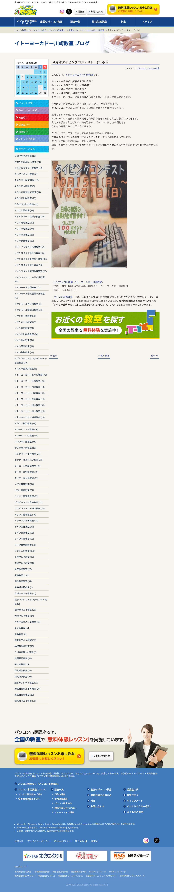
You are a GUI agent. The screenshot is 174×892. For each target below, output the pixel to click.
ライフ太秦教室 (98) (24, 532)
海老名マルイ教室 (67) (25, 640)
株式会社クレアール (46, 875)
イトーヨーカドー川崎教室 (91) (29, 392)
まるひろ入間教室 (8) (24, 186)
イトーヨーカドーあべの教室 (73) (30, 374)
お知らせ (18, 841)
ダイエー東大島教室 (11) (26, 477)
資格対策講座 (99, 21)
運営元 (92, 841)
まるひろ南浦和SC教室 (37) (27, 192)
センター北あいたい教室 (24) (28, 459)
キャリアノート (135, 800)
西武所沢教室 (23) (23, 676)
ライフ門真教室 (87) (24, 538)
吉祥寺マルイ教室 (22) (25, 593)
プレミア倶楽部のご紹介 (30, 794)
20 (27, 87)
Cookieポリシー (61, 841)
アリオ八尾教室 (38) (24, 228)
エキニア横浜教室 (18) (25, 423)
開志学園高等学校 (60, 871)
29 (36, 92)
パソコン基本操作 (63, 803)
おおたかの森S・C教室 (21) (27, 161)
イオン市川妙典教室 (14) (26, 334)
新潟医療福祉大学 (42, 871)
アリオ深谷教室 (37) (24, 234)
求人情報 (77, 841)
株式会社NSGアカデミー (24, 875)
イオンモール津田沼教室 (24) (28, 309)
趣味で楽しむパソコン (65, 807)
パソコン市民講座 (63, 296)
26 (23, 92)
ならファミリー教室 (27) (26, 173)
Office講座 (60, 794)
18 (18, 87)
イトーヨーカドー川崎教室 (93, 30)
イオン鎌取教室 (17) (24, 352)
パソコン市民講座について (27, 22)
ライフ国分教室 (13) (24, 526)
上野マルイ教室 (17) (24, 556)
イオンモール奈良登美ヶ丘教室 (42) (29, 295)
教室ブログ (73, 30)
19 (23, 87)
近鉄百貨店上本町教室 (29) (27, 688)
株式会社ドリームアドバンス (70, 875)
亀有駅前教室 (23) (23, 569)
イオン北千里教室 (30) (25, 315)
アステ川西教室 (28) (24, 210)
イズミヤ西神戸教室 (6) (25, 368)
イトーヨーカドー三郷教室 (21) (29, 380)
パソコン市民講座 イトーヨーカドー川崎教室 (78, 282)
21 (31, 87)
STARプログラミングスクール (132, 875)
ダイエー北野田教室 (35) (26, 471)
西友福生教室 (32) (23, 670)
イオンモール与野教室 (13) (27, 287)
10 (45, 77)
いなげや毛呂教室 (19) (25, 155)
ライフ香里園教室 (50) (25, 544)
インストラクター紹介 (138, 806)
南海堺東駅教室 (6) (23, 587)
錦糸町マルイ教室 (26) (25, 700)
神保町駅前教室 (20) (24, 646)
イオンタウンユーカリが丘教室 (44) (29, 279)
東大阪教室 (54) (22, 627)
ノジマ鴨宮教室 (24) (24, 484)
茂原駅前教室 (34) (23, 658)
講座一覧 (75, 21)
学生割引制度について (29, 798)
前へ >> (153, 355)
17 (45, 82)
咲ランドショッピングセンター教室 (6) (30, 601)
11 (18, 82)
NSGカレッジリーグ (97, 871)
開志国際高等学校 (78, 871)
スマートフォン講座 (64, 812)
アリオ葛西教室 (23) (24, 240)
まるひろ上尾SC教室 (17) (26, 179)
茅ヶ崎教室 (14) (22, 664)
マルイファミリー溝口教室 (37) (29, 508)
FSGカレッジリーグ (117, 871)
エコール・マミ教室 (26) (26, 429)
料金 (123, 21)
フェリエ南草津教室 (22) (26, 496)
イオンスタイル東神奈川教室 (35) (30, 258)
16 (40, 82)
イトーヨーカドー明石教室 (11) (29, 398)
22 (36, 87)
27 (27, 92)
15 (36, 82)
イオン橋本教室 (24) (24, 340)
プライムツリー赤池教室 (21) (28, 502)
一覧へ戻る (104, 355)
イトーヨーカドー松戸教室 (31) (29, 405)
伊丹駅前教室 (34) (23, 581)
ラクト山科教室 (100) (24, 550)
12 (23, 82)
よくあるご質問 (135, 812)
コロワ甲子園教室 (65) (25, 441)
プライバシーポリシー (38, 841)
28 (31, 92)
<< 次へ (55, 355)
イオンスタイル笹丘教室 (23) (28, 264)
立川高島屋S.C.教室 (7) (25, 652)
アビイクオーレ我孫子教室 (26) (29, 216)
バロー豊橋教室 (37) (24, 490)
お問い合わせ (98, 806)
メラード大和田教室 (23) (26, 520)
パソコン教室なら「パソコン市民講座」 (39, 783)
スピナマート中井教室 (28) (27, 453)
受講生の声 (132, 789)
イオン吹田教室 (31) (24, 328)
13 (27, 82)
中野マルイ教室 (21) (24, 562)
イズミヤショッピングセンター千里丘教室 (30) (30, 360)
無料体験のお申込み (101, 795)
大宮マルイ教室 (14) (24, 615)
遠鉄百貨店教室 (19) (24, 694)
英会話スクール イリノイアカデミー (101, 875)
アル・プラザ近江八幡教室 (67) (29, 246)
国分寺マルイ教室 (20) (25, 609)
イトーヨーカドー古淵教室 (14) (29, 386)
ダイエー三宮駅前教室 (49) (27, 465)
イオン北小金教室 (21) (25, 321)
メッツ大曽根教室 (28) (25, 514)
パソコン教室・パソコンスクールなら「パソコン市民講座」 (39, 30)
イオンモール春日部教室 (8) (27, 303)
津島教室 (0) (20, 634)
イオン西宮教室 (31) (24, 346)
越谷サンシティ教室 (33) (26, 682)
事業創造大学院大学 (22, 871)
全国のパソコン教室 (51, 21)
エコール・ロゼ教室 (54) (26, 435)
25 (18, 92)
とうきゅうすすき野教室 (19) (28, 167)
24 (45, 87)
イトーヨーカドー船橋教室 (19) (29, 417)
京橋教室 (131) (21, 575)
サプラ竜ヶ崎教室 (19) (25, 447)
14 (31, 82)
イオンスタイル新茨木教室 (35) (29, 252)
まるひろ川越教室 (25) (25, 198)
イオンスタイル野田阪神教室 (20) (30, 271)
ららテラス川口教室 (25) (26, 204)
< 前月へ (20, 62)
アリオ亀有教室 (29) (24, 222)
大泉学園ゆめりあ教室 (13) (27, 621)
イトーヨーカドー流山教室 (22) (29, 411)
